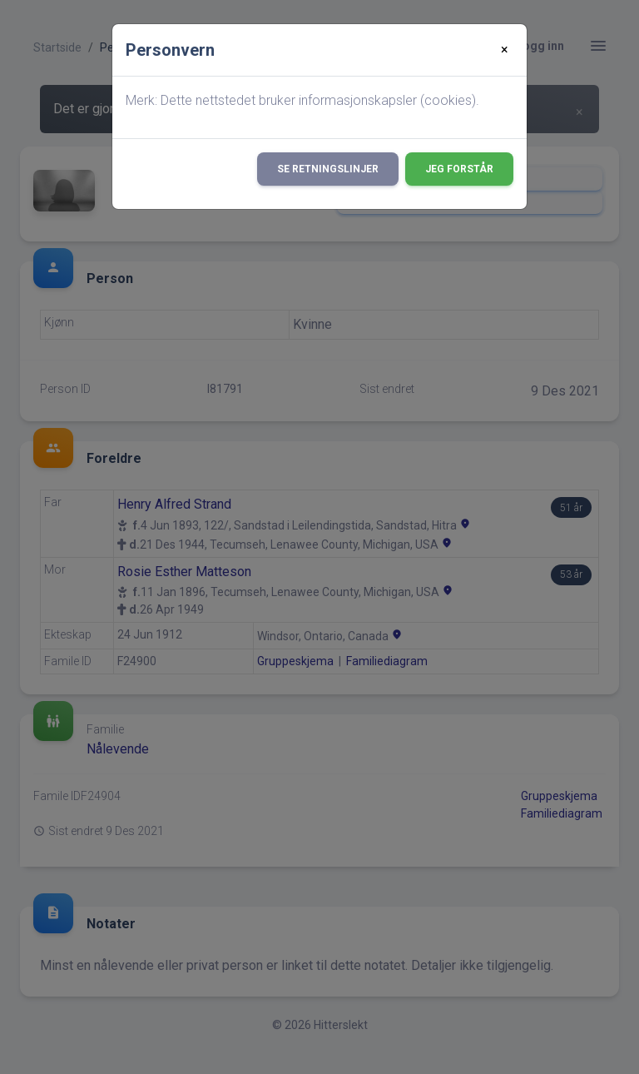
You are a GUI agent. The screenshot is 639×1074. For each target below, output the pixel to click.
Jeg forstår (459, 169)
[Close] (504, 50)
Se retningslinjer (328, 169)
